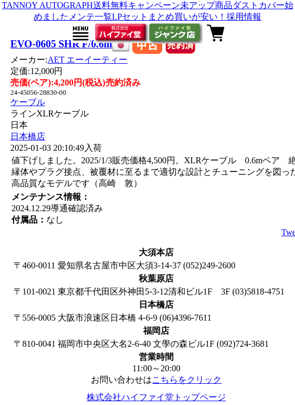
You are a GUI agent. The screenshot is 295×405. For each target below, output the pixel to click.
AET (87, 59)
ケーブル (27, 102)
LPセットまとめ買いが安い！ (169, 16)
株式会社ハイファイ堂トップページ (156, 397)
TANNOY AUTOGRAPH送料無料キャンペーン (91, 5)
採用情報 (243, 16)
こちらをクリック (187, 379)
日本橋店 (27, 136)
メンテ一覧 (90, 16)
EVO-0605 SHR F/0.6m (61, 44)
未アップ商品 (206, 5)
